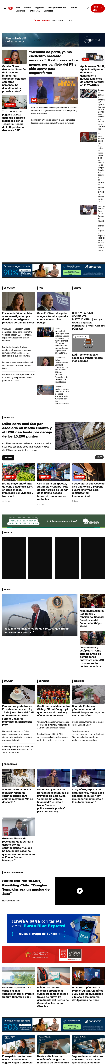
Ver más (8, 457)
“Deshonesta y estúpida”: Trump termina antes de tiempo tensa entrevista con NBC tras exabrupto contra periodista (92, 657)
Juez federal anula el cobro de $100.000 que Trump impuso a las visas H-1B (36, 630)
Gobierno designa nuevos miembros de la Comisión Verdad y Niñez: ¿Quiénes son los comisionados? (62, 395)
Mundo (27, 7)
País (18, 7)
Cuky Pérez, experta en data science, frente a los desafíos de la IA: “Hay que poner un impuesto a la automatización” (88, 796)
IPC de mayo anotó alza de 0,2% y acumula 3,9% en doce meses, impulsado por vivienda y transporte (17, 490)
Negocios (39, 7)
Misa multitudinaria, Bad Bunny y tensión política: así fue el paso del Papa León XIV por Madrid (92, 618)
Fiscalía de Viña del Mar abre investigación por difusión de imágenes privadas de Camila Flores (18, 317)
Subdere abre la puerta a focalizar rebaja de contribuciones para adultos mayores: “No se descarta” (17, 796)
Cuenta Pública (58, 20)
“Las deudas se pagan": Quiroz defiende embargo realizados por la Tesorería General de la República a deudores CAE (13, 121)
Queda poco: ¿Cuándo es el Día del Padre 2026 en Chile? (88, 723)
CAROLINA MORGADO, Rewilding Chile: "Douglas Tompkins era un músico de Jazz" (26, 887)
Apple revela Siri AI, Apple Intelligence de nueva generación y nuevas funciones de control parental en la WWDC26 (92, 75)
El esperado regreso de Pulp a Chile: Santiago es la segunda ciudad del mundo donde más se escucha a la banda (17, 735)
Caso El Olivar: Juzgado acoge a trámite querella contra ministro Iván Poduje (52, 317)
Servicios (48, 10)
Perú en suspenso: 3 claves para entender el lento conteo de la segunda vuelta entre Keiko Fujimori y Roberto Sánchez (54, 110)
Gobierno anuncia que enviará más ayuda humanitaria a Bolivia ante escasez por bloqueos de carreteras (101, 109)
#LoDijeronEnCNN (57, 7)
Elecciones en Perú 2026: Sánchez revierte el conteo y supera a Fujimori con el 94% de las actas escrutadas (101, 228)
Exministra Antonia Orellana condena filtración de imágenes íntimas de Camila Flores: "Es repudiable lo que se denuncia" (16, 351)
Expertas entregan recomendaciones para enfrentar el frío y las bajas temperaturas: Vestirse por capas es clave (88, 735)
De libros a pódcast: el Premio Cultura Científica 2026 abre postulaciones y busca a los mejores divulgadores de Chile (87, 994)
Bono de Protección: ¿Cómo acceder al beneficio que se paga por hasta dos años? (88, 710)
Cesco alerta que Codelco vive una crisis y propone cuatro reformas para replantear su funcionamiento (88, 490)
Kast (71, 20)
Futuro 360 (34, 10)
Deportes (20, 10)
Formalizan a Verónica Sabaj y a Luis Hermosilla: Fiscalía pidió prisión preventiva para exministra (53, 121)
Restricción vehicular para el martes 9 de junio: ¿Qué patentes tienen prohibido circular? (18, 377)
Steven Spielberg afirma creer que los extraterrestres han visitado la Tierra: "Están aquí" (17, 749)
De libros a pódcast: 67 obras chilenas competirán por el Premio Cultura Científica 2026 (18, 992)
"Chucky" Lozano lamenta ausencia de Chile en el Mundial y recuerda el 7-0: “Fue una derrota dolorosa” (53, 725)
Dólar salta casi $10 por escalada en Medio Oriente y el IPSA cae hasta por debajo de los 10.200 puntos (27, 430)
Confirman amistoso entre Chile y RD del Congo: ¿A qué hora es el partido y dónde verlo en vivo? (53, 710)
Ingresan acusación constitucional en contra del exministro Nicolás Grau (17, 365)
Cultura (73, 7)
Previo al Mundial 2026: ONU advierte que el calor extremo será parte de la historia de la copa (52, 737)
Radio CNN (98, 8)
